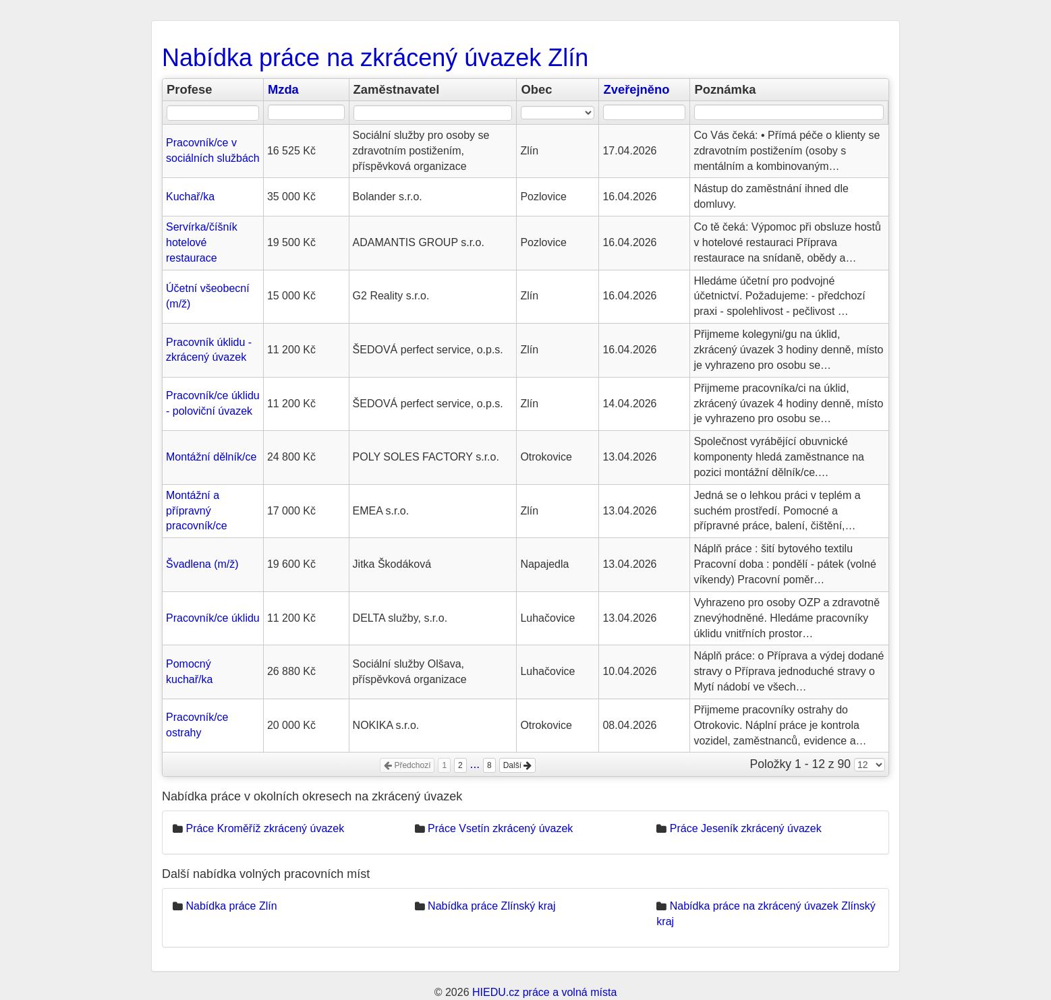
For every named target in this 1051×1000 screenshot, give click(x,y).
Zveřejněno (636, 89)
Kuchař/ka (190, 196)
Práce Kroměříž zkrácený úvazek (265, 828)
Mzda (283, 89)
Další (517, 765)
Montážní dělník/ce (211, 457)
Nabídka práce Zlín (231, 906)
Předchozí (407, 765)
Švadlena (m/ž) (202, 564)
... (475, 764)
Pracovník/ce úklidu (213, 618)
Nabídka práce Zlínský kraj (491, 906)
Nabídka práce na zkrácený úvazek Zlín (375, 57)
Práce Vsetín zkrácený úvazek (500, 828)
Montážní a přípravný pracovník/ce (196, 511)
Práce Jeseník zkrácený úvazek (746, 828)
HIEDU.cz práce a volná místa (544, 992)
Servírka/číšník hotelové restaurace (201, 242)
